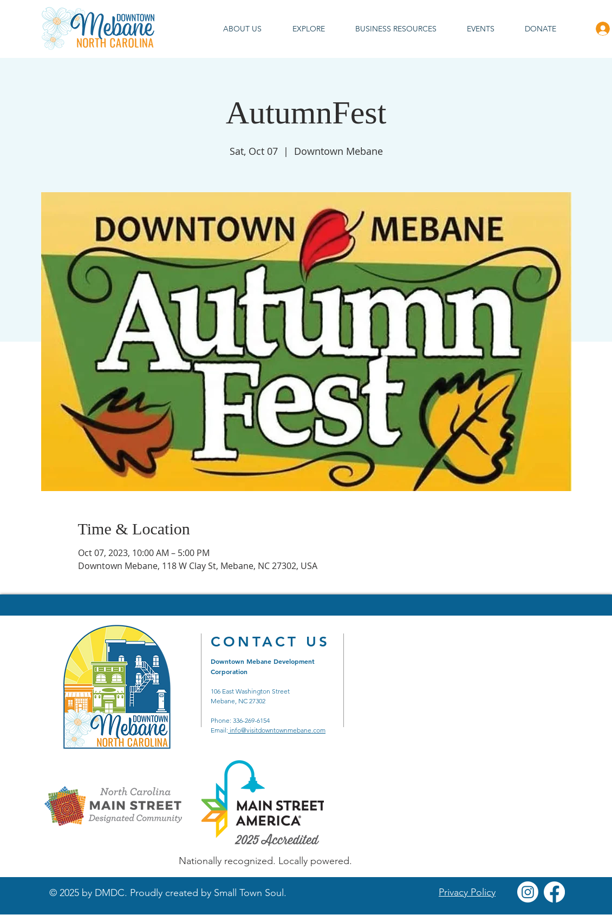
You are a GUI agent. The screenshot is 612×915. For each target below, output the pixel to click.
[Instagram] (527, 892)
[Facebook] (554, 892)
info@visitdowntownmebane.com (276, 730)
